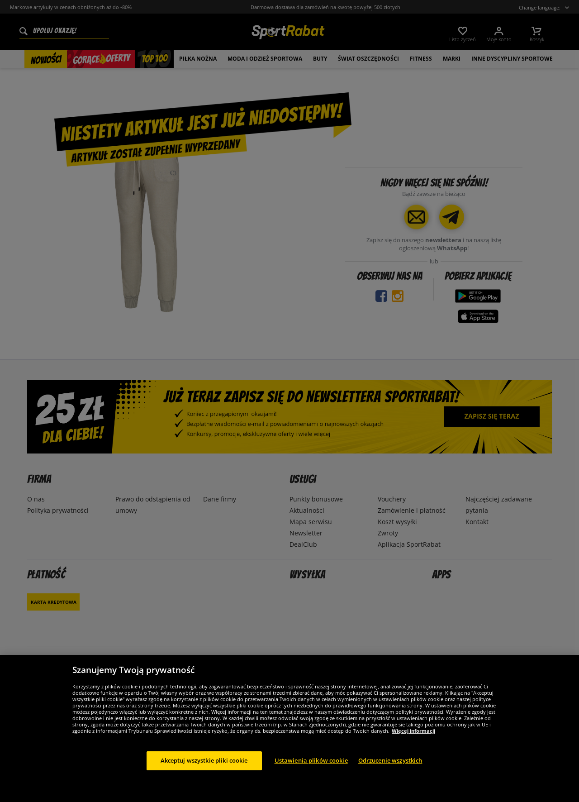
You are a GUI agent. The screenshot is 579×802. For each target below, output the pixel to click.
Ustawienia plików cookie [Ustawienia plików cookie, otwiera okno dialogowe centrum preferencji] (311, 770)
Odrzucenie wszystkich (390, 770)
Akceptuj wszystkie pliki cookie (204, 770)
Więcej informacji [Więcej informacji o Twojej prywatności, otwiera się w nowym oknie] (413, 740)
